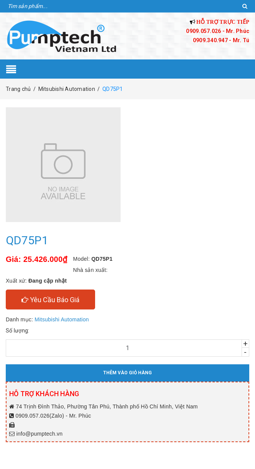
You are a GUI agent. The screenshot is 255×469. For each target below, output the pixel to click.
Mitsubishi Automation (62, 319)
